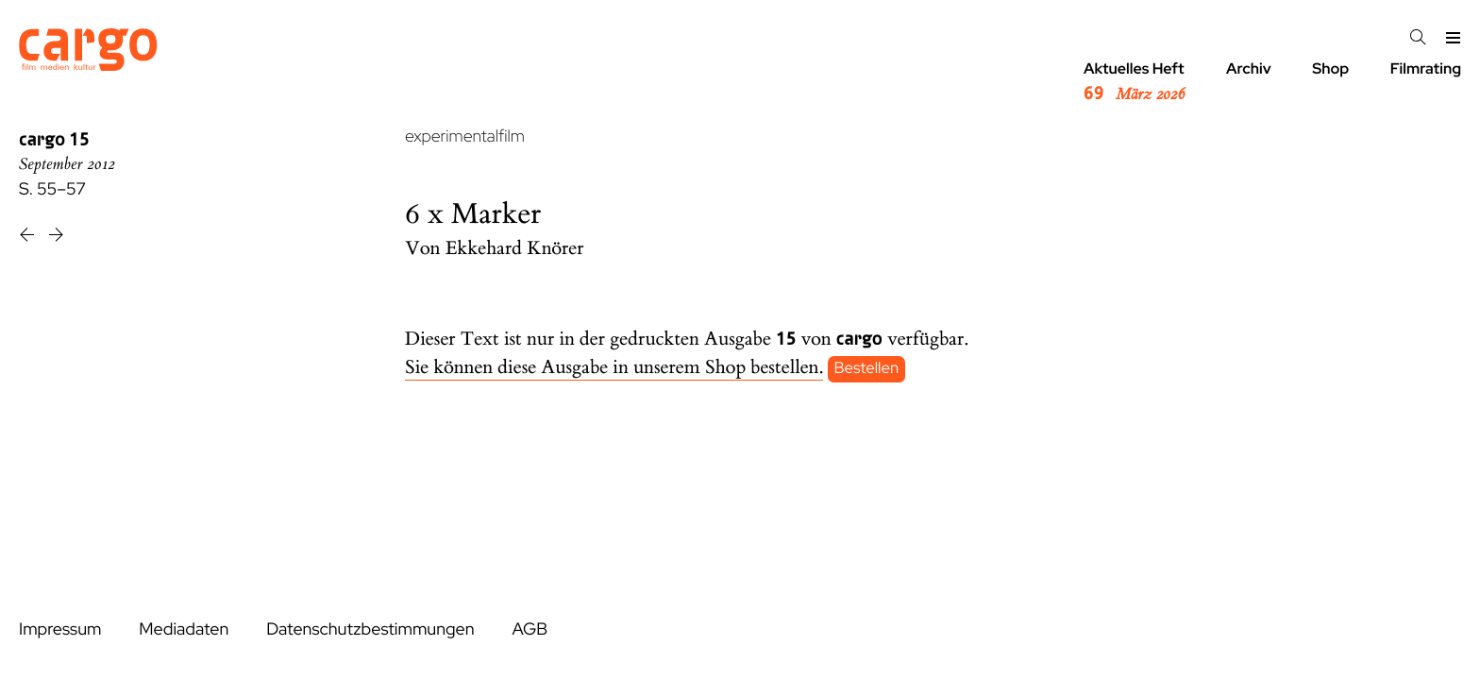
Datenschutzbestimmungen (370, 629)
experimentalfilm (465, 136)
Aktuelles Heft (1134, 82)
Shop (1330, 68)
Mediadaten (183, 629)
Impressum (60, 629)
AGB (529, 629)
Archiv (1248, 68)
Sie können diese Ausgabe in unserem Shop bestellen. (614, 368)
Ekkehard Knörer (515, 249)
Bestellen (867, 368)
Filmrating (1425, 68)
